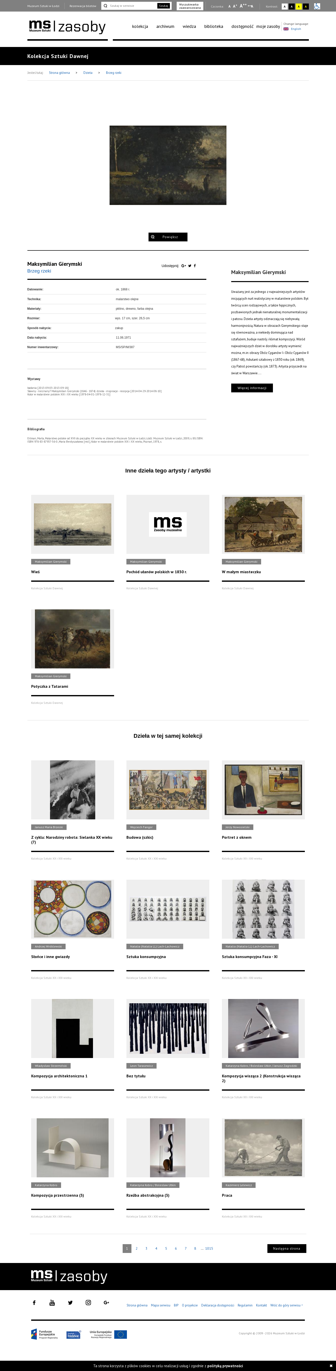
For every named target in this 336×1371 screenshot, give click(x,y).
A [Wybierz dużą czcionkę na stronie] (243, 6)
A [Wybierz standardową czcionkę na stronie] (235, 6)
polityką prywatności (225, 1365)
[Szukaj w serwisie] (129, 6)
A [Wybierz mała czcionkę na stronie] (229, 6)
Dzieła (88, 73)
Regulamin (245, 1305)
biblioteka (213, 26)
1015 (209, 1248)
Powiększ (170, 237)
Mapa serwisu (160, 1305)
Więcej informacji (251, 388)
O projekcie (190, 1305)
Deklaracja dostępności (217, 1305)
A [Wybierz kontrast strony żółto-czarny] (299, 6)
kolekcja (140, 26)
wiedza (189, 26)
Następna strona (286, 1248)
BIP (176, 1305)
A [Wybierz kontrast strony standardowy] (284, 6)
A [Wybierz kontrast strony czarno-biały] (292, 6)
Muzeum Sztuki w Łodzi (43, 6)
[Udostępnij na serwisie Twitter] (190, 266)
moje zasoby (268, 26)
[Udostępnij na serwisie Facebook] (195, 266)
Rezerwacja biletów (83, 6)
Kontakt (261, 1305)
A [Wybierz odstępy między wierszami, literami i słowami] (252, 6)
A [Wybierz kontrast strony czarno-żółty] (306, 6)
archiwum (165, 26)
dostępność (242, 26)
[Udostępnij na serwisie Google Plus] (184, 266)
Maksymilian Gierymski (54, 263)
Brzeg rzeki (113, 73)
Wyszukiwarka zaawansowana (190, 6)
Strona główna (60, 73)
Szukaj (163, 6)
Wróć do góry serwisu (286, 1305)
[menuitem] (143, 26)
